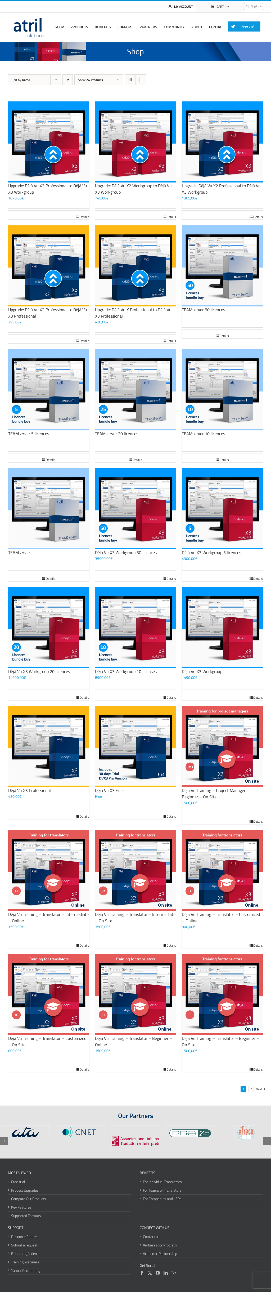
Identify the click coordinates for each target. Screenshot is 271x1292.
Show (90, 79)
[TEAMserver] (48, 508)
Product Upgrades (25, 1190)
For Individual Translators (162, 1181)
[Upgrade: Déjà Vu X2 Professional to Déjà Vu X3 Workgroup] (222, 141)
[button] (4, 1141)
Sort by (21, 79)
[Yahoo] (173, 1273)
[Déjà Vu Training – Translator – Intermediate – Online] (48, 870)
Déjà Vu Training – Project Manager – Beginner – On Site (215, 793)
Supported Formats (26, 1215)
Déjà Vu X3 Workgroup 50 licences (126, 552)
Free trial (18, 1181)
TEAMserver (19, 552)
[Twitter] (150, 1273)
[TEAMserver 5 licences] (48, 389)
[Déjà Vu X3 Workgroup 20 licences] (48, 627)
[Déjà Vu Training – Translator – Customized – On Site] (48, 994)
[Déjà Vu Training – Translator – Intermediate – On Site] (135, 870)
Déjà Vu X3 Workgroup (202, 671)
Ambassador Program (160, 1245)
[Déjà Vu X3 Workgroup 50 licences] (135, 508)
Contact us (151, 1236)
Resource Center (24, 1236)
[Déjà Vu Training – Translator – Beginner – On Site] (222, 994)
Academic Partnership (160, 1253)
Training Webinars (25, 1262)
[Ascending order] (67, 79)
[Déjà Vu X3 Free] (135, 746)
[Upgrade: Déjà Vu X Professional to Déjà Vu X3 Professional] (135, 265)
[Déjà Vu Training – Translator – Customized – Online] (222, 870)
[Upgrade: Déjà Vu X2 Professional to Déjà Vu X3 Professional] (48, 265)
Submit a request (24, 1245)
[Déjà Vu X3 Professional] (48, 746)
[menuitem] (246, 27)
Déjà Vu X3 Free (109, 790)
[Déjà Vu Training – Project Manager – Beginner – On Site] (222, 746)
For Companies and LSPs (162, 1198)
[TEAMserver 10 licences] (222, 389)
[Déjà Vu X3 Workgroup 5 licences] (222, 508)
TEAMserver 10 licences (203, 433)
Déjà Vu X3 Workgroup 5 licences (211, 552)
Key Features (21, 1207)
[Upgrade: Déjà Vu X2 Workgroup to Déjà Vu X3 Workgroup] (135, 141)
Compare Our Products (28, 1198)
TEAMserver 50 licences (203, 309)
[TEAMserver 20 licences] (135, 389)
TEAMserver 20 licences (116, 433)
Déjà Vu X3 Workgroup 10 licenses (126, 671)
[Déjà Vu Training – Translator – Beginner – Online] (135, 994)
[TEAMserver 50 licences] (222, 265)
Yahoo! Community (25, 1270)
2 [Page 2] (251, 1088)
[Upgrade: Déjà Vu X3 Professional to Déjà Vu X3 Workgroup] (48, 141)
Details (84, 217)
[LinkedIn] (166, 1273)
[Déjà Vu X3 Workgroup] (222, 627)
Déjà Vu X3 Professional (29, 790)
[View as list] (141, 80)
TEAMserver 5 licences (28, 433)
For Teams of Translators (162, 1190)
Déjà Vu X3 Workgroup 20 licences (39, 671)
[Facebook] (142, 1273)
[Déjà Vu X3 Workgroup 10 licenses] (135, 627)
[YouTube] (158, 1273)
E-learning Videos (25, 1253)
